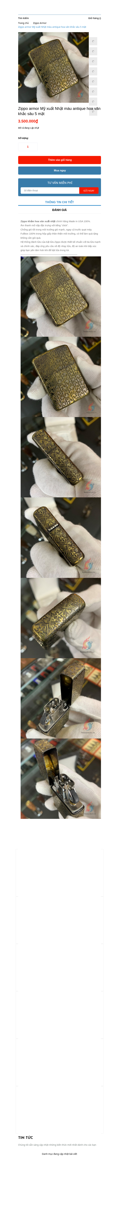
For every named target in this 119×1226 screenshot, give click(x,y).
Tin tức (25, 1138)
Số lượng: (23, 138)
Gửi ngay (88, 190)
